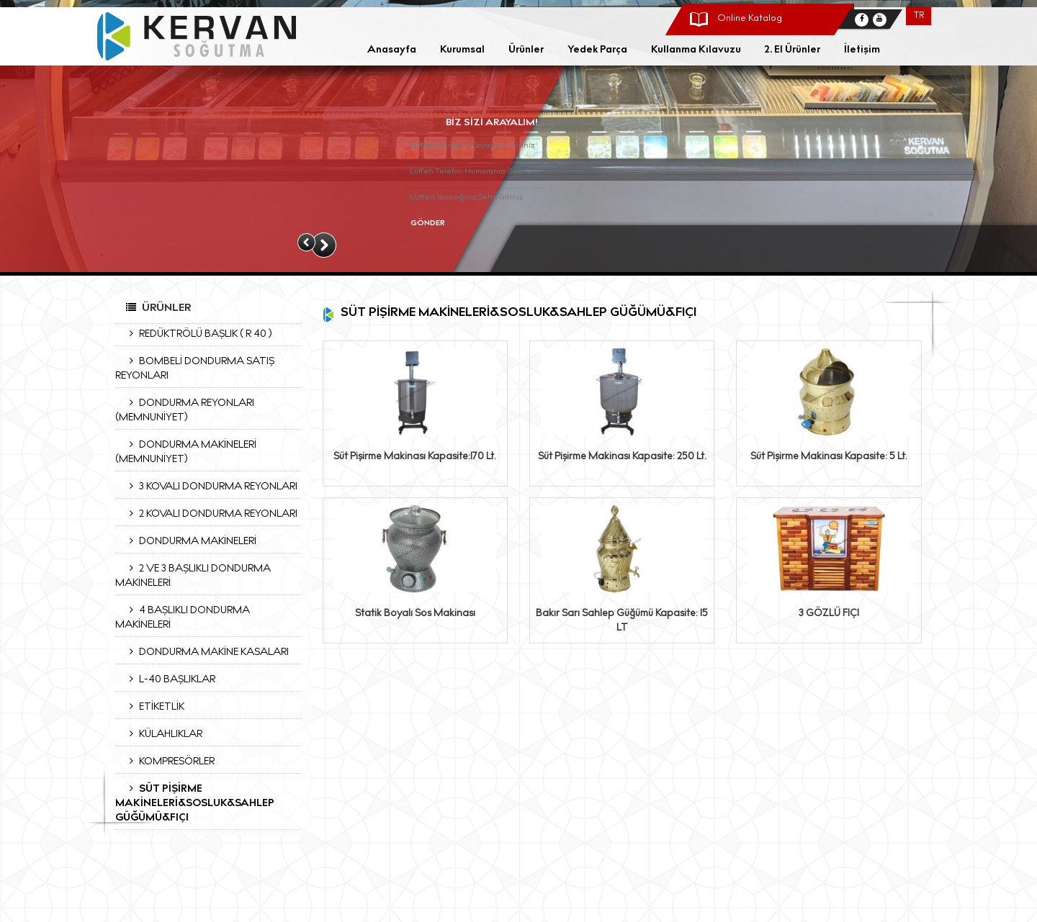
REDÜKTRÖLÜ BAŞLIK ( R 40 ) (196, 334)
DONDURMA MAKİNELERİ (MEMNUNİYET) (185, 452)
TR (919, 16)
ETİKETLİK (153, 707)
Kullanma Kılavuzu (696, 50)
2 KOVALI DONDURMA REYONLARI (209, 514)
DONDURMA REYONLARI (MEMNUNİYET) (184, 410)
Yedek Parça (597, 50)
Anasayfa (391, 50)
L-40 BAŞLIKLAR (168, 679)
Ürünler (526, 50)
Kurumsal (462, 50)
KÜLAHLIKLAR (162, 734)
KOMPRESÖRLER (168, 761)
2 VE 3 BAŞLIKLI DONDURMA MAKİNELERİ (193, 576)
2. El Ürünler (792, 50)
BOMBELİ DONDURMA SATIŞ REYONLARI (194, 368)
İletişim (862, 50)
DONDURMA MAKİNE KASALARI (205, 652)
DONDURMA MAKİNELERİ (189, 541)
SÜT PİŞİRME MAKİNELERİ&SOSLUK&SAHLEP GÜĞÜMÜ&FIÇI (194, 803)
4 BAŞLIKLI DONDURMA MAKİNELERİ (182, 618)
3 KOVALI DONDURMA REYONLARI (209, 486)
